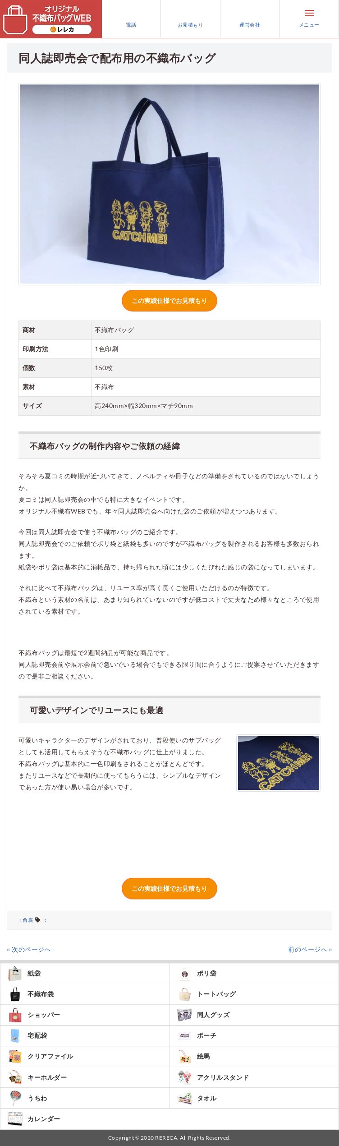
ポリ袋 (197, 973)
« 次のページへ (29, 949)
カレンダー (33, 1119)
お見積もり (191, 19)
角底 (28, 920)
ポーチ (197, 1036)
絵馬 (193, 1056)
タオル (197, 1098)
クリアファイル (40, 1057)
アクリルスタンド (213, 1077)
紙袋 (24, 973)
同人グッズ (203, 1015)
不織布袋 (30, 994)
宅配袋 (27, 1036)
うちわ (27, 1098)
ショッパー (33, 1015)
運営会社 (249, 19)
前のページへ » (310, 949)
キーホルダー (37, 1077)
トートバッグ (206, 994)
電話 (131, 19)
